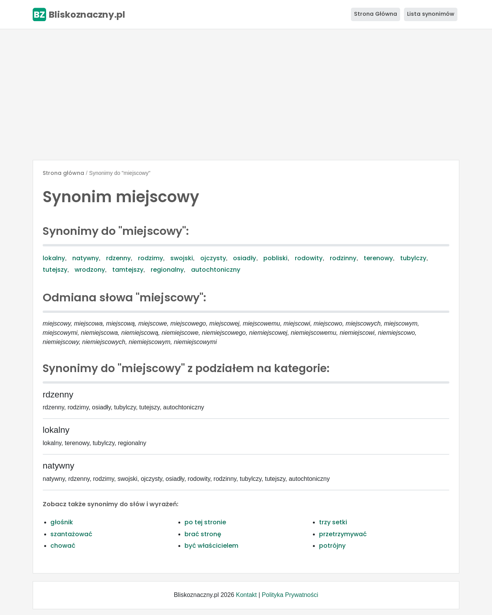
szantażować (71, 534)
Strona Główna (375, 14)
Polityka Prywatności (290, 595)
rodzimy (150, 258)
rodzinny (343, 258)
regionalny (167, 269)
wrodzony (90, 269)
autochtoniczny (215, 269)
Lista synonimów (430, 14)
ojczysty (213, 258)
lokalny (54, 258)
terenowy (378, 258)
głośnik (61, 522)
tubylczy (413, 258)
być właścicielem (211, 545)
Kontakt (246, 595)
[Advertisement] (246, 94)
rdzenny (118, 258)
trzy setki (333, 522)
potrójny (332, 545)
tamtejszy (127, 269)
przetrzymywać (343, 534)
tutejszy (55, 269)
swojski (181, 258)
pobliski (275, 258)
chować (62, 545)
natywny (85, 258)
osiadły (244, 258)
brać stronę (202, 534)
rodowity (308, 258)
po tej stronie (205, 522)
